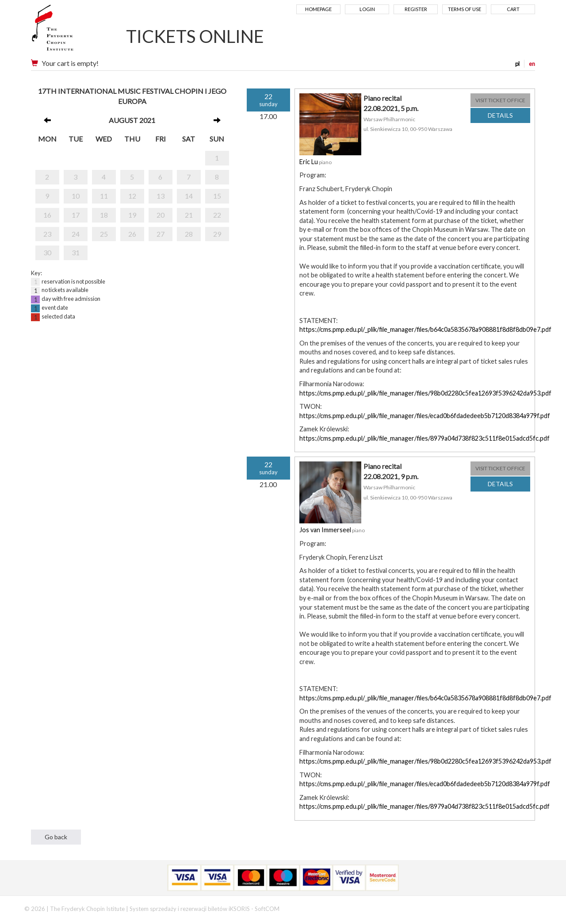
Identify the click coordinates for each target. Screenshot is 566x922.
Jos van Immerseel (325, 530)
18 (104, 215)
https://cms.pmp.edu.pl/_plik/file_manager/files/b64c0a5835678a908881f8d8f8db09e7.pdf (425, 329)
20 (160, 215)
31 (76, 252)
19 (132, 215)
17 (76, 215)
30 (47, 252)
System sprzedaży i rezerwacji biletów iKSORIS (190, 908)
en (532, 63)
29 (217, 234)
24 (76, 234)
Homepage (318, 9)
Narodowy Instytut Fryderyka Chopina (69, 31)
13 (160, 196)
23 (47, 234)
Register (416, 9)
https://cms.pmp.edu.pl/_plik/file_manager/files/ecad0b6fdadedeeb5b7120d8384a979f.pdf (424, 415)
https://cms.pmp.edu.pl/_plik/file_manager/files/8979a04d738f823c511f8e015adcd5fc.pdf (424, 438)
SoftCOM (267, 908)
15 (217, 196)
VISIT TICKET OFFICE (500, 100)
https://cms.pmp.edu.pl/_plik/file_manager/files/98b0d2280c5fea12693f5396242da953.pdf (425, 393)
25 (104, 234)
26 (132, 234)
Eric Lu (308, 161)
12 (132, 196)
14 (189, 196)
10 (76, 196)
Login (367, 9)
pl (517, 63)
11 (104, 196)
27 (160, 234)
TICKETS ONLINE (195, 36)
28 (189, 234)
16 (47, 215)
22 (217, 215)
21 (189, 215)
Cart (513, 9)
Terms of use (464, 9)
